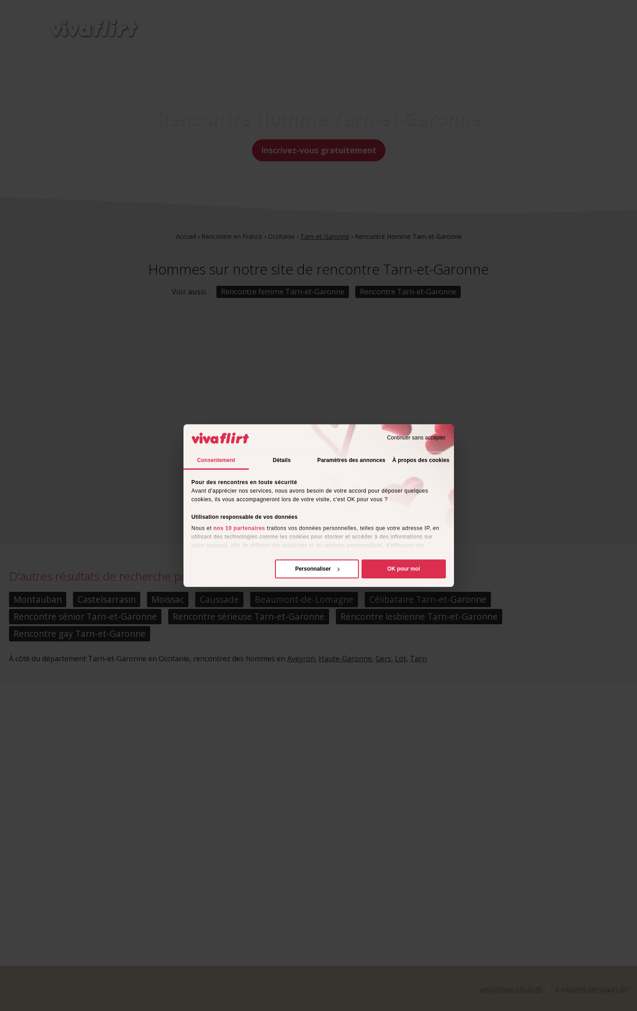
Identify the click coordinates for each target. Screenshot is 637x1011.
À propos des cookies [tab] (420, 460)
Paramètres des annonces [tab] (351, 460)
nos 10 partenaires (239, 528)
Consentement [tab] (216, 460)
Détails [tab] (282, 460)
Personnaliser (317, 569)
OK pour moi (403, 569)
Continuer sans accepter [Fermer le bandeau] (416, 438)
